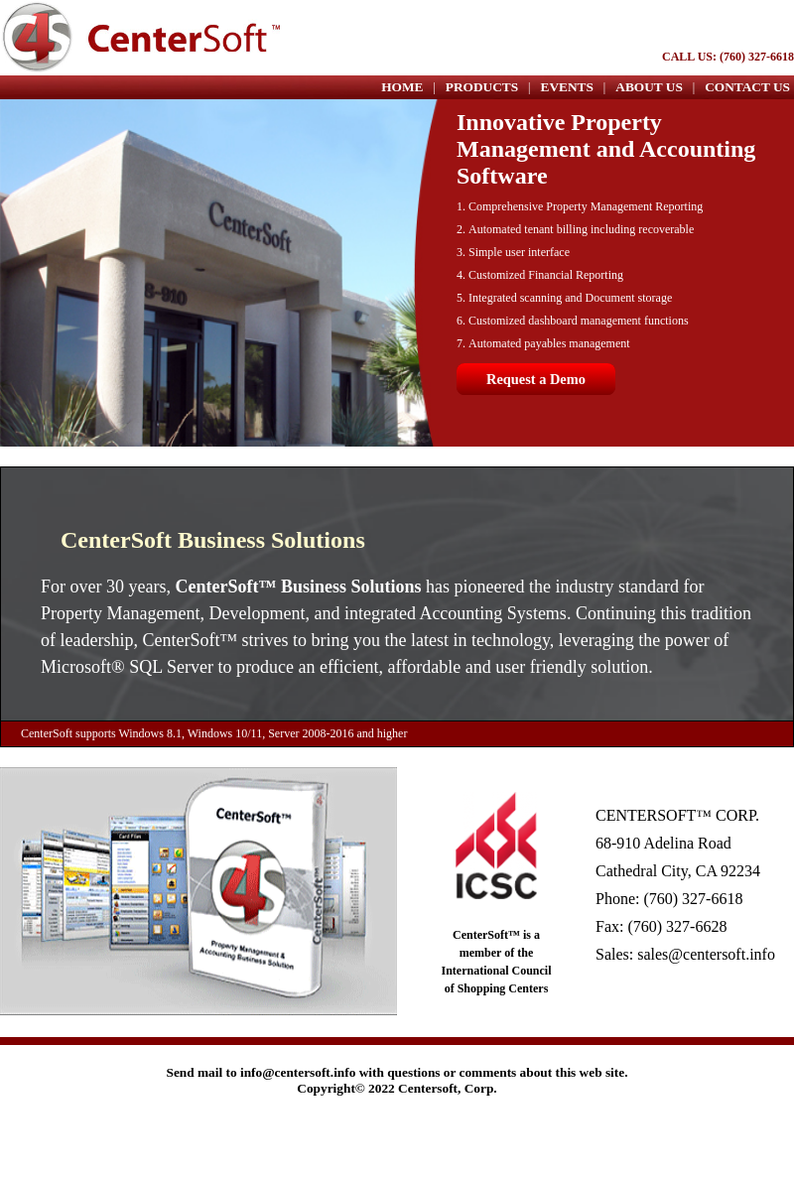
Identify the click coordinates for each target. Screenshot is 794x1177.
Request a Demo (536, 379)
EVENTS (567, 86)
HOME (402, 86)
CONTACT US (747, 86)
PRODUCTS (482, 86)
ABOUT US (649, 86)
